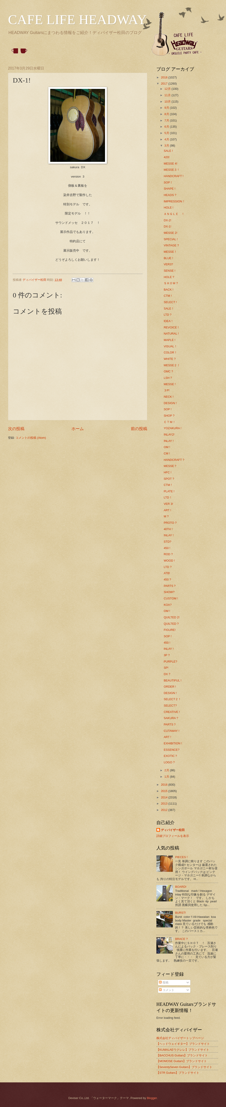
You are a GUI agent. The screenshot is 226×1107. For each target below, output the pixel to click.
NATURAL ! (171, 333)
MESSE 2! (170, 233)
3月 (167, 145)
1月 (167, 776)
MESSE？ (170, 466)
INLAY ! (168, 441)
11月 (167, 95)
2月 (167, 770)
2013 (164, 803)
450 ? (167, 579)
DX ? (167, 674)
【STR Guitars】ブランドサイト (177, 1072)
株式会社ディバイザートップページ (180, 1038)
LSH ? (168, 377)
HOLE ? (169, 277)
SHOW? (169, 592)
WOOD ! (169, 560)
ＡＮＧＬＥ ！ (174, 214)
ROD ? (168, 554)
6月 (167, 126)
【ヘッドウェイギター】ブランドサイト (183, 1043)
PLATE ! (169, 491)
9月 (167, 107)
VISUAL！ (170, 346)
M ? (166, 516)
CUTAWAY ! (171, 731)
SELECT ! (170, 302)
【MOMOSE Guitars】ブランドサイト (181, 1061)
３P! (166, 390)
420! (166, 157)
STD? (167, 541)
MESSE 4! (170, 163)
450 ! (167, 548)
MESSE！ (170, 251)
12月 (167, 88)
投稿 (163, 982)
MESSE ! (170, 384)
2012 (164, 810)
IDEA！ (168, 321)
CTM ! (168, 295)
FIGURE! (170, 630)
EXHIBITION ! (173, 743)
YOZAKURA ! (172, 428)
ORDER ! (170, 686)
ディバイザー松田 (173, 830)
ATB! (167, 573)
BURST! (180, 912)
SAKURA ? (171, 718)
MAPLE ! (169, 340)
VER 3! (168, 504)
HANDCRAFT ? (174, 460)
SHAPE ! (169, 188)
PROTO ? (170, 522)
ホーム (77, 428)
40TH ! (168, 529)
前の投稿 (139, 428)
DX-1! (167, 226)
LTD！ (168, 497)
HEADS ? (170, 195)
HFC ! (167, 472)
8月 (167, 114)
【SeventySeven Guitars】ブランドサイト (184, 1067)
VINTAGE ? (171, 245)
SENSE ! (169, 270)
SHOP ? (169, 415)
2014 (164, 797)
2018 (164, 77)
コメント (166, 990)
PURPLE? (170, 661)
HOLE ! (168, 207)
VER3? (168, 264)
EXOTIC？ (171, 756)
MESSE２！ (172, 365)
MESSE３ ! (171, 169)
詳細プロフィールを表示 (172, 836)
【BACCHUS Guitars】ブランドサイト (182, 1055)
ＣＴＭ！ (170, 422)
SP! (166, 667)
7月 (167, 120)
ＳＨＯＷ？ (171, 283)
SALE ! (168, 150)
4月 (167, 139)
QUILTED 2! (171, 617)
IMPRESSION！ (174, 201)
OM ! (167, 447)
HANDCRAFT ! (173, 176)
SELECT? (170, 705)
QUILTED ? (171, 623)
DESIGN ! (170, 403)
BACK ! (168, 289)
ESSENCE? (171, 749)
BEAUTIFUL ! (172, 680)
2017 (164, 83)
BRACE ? (181, 939)
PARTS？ (170, 586)
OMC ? (168, 371)
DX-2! (167, 220)
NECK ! (168, 396)
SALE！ (169, 308)
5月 (167, 133)
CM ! (167, 453)
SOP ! (167, 409)
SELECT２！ (172, 699)
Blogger (152, 1098)
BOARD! (180, 886)
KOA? (167, 604)
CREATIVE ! (172, 712)
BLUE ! (168, 258)
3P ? (167, 655)
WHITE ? (170, 359)
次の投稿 (16, 428)
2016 (164, 784)
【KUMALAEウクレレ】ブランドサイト (182, 1049)
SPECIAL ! (171, 239)
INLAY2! (169, 434)
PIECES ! (181, 857)
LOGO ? (169, 762)
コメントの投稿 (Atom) (31, 437)
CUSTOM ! (171, 598)
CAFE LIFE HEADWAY (77, 19)
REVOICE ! (171, 327)
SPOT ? (169, 478)
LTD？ (168, 314)
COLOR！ (170, 352)
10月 (167, 101)
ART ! (167, 510)
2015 (164, 791)
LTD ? (167, 567)
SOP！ (168, 182)
